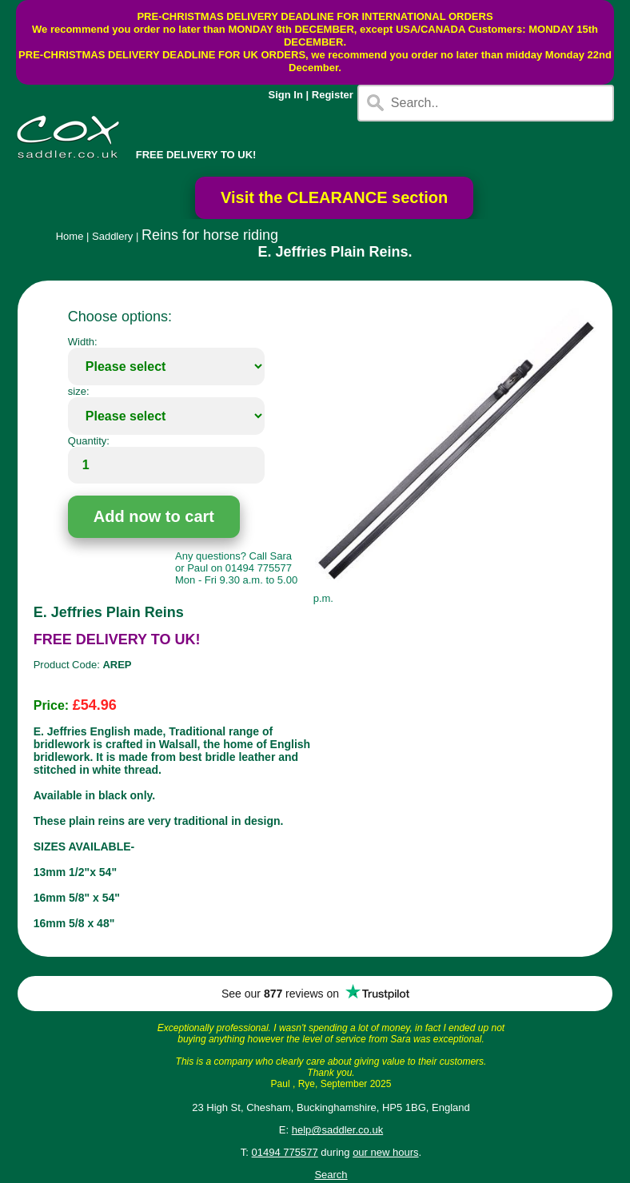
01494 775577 (285, 1152)
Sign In (286, 95)
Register (332, 95)
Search (330, 1175)
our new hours (385, 1152)
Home (70, 236)
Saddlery (112, 236)
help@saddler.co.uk (337, 1130)
